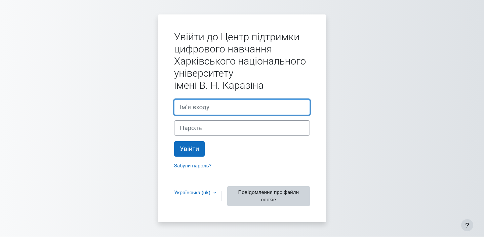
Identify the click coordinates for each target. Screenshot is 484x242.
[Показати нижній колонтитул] (467, 225)
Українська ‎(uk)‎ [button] (193, 193)
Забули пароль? (192, 166)
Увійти (189, 149)
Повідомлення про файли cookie (268, 196)
